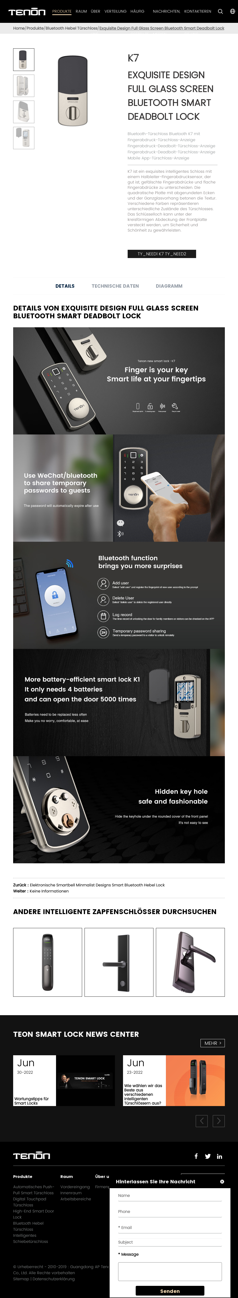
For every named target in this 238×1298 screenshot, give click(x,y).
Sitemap (21, 1279)
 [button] (201, 1121)
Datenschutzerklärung (54, 1279)
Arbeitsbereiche (75, 1199)
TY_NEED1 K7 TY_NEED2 (162, 254)
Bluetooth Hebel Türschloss (71, 28)
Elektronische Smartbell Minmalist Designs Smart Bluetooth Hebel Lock (97, 885)
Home (19, 28)
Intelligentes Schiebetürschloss (30, 1238)
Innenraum (71, 1193)
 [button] (218, 1121)
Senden (170, 1291)
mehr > (213, 1043)
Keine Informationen (49, 891)
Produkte (62, 11)
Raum (81, 11)
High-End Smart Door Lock (33, 1214)
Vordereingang (75, 1187)
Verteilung (115, 11)
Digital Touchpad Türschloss (29, 1202)
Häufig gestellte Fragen (140, 34)
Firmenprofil (106, 1187)
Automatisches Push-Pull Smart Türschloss (33, 1190)
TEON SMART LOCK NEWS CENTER (76, 1034)
